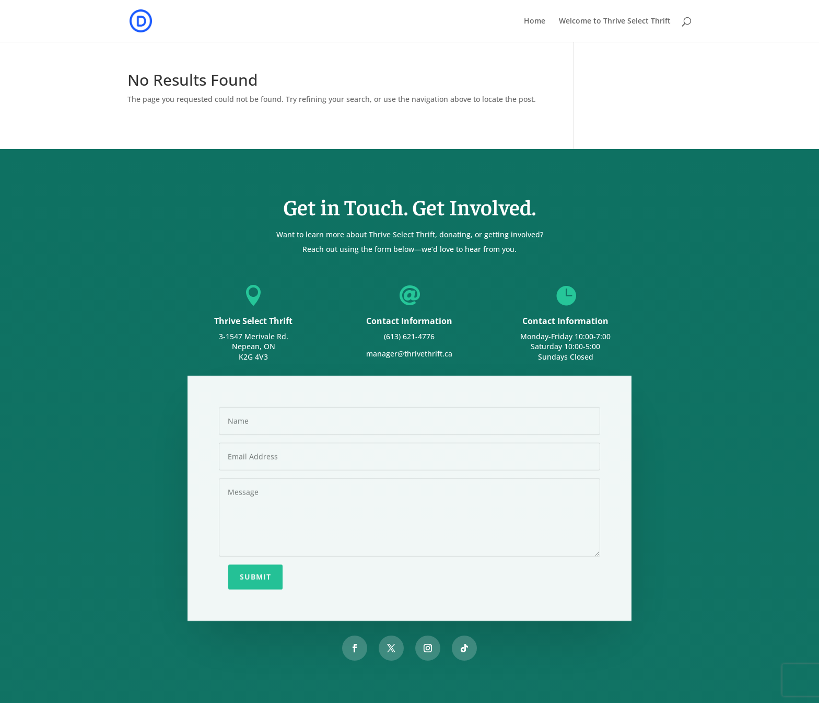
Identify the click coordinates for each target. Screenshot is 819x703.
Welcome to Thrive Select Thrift (615, 21)
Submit (255, 575)
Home (534, 21)
